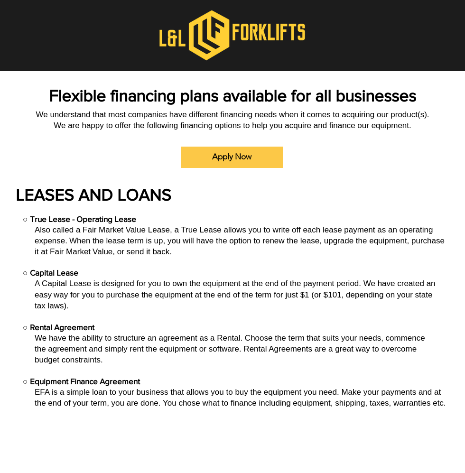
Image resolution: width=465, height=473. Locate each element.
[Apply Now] (232, 157)
